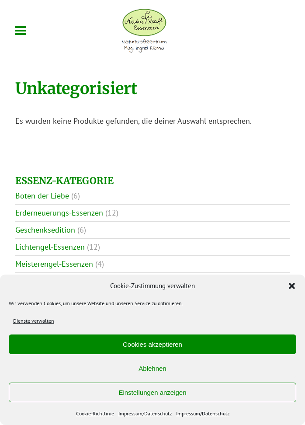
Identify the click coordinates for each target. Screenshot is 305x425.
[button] (292, 286)
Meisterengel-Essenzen (54, 264)
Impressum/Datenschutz (145, 413)
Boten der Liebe (42, 196)
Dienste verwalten (33, 320)
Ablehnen (152, 368)
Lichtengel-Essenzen (50, 247)
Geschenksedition (45, 230)
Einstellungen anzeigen (152, 392)
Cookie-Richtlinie (95, 413)
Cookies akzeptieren (152, 344)
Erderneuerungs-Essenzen (59, 213)
